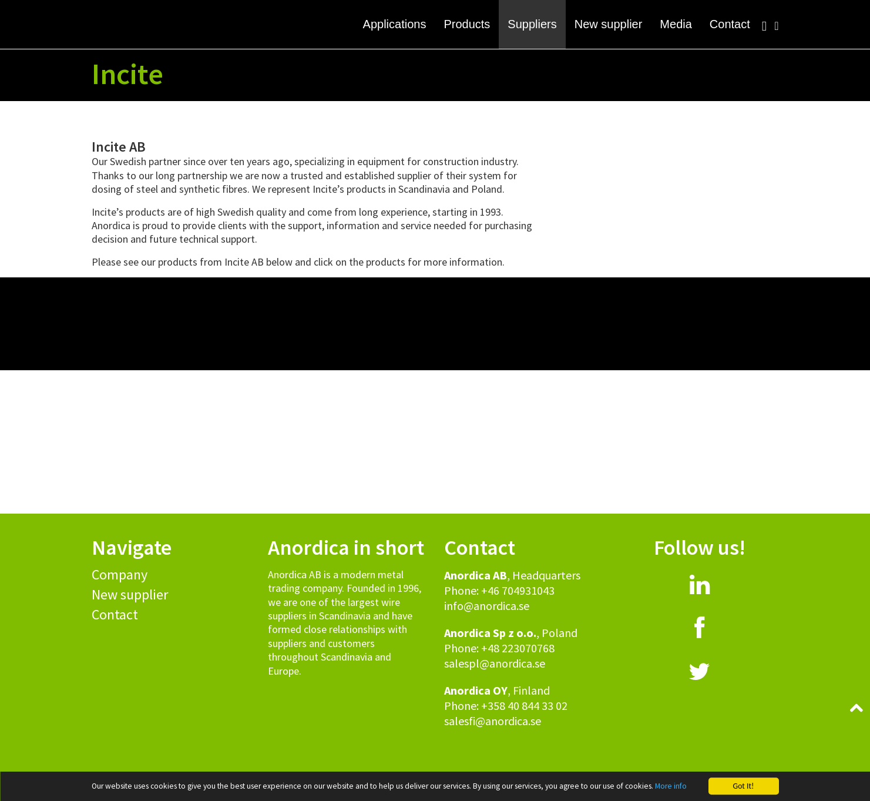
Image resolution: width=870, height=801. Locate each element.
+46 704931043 (518, 590)
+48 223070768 (518, 648)
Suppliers (532, 24)
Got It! (743, 786)
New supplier (609, 24)
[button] (435, 76)
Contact (730, 24)
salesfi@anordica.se (492, 720)
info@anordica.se (486, 605)
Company (119, 574)
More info (671, 786)
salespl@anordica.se (494, 663)
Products (467, 24)
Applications (394, 24)
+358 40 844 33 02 (524, 705)
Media (675, 24)
